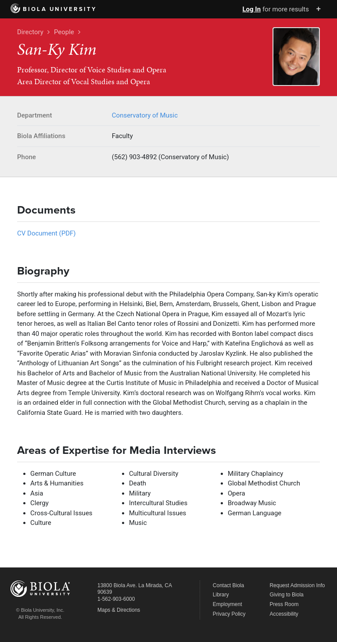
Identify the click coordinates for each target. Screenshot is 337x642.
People (64, 32)
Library (221, 595)
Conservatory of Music (145, 115)
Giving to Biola (286, 595)
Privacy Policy (229, 614)
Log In (251, 9)
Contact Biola (228, 585)
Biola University (54, 9)
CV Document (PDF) (46, 233)
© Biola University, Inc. (40, 610)
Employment (227, 604)
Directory (30, 32)
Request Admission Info (297, 585)
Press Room (283, 604)
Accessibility (283, 614)
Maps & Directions (118, 610)
